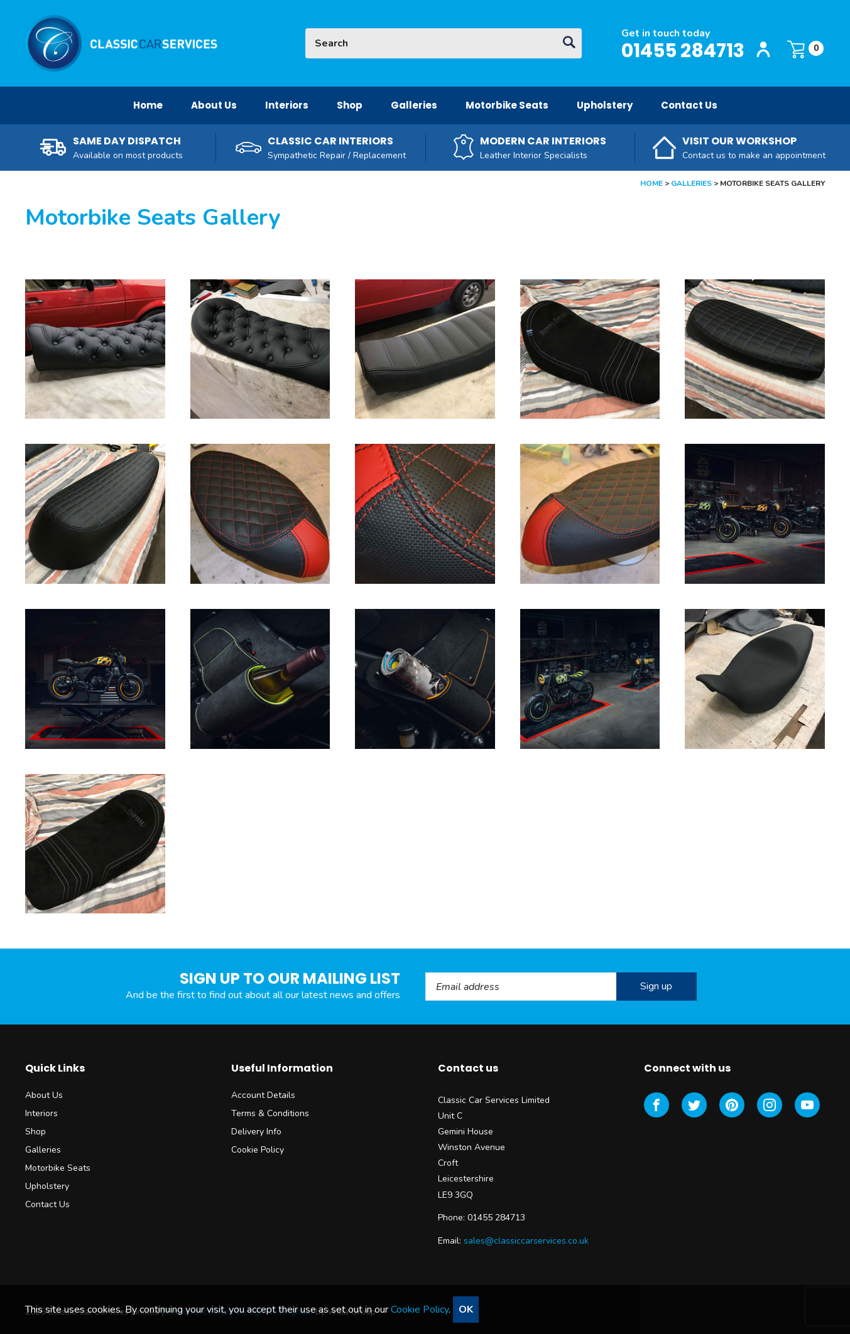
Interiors (286, 105)
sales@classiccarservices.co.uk (526, 1241)
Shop (349, 105)
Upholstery (605, 105)
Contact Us (689, 105)
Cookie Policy (257, 1150)
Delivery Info (256, 1132)
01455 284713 (682, 51)
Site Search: (305, 28)
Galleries (414, 105)
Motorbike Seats (507, 105)
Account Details (263, 1095)
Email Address (425, 972)
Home (148, 105)
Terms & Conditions (270, 1113)
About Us (214, 105)
